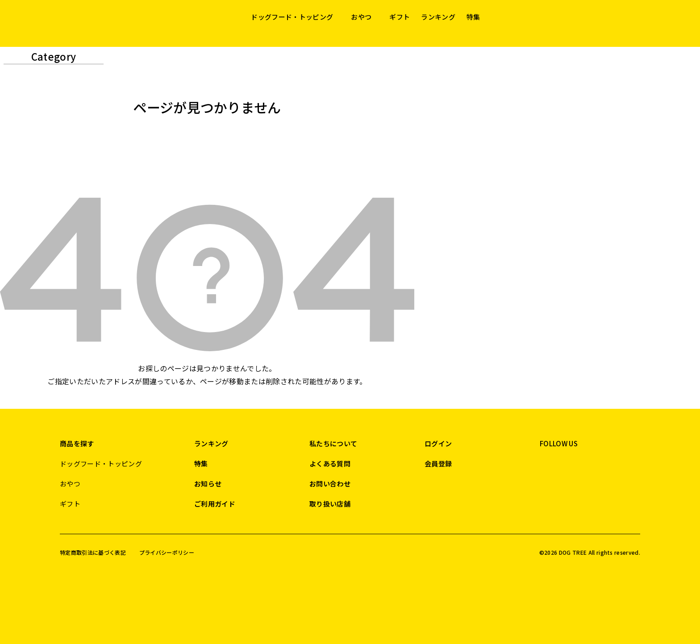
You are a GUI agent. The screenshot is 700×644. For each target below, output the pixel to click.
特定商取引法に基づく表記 (93, 552)
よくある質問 (329, 463)
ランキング (438, 16)
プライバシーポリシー (166, 552)
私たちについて (333, 443)
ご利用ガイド (214, 503)
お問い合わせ (329, 483)
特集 (473, 16)
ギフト (399, 16)
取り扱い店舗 (329, 503)
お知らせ (207, 483)
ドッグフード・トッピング (292, 16)
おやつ (361, 16)
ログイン (438, 443)
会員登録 (438, 463)
